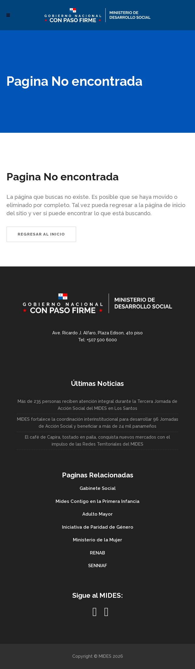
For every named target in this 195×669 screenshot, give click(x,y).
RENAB (97, 553)
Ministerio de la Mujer (97, 540)
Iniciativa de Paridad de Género (97, 527)
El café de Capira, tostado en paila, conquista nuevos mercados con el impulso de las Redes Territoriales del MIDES (97, 441)
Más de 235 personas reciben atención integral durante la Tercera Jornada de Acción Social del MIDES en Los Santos (97, 405)
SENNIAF (97, 565)
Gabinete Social (98, 488)
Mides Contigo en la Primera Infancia (97, 501)
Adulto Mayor (97, 514)
